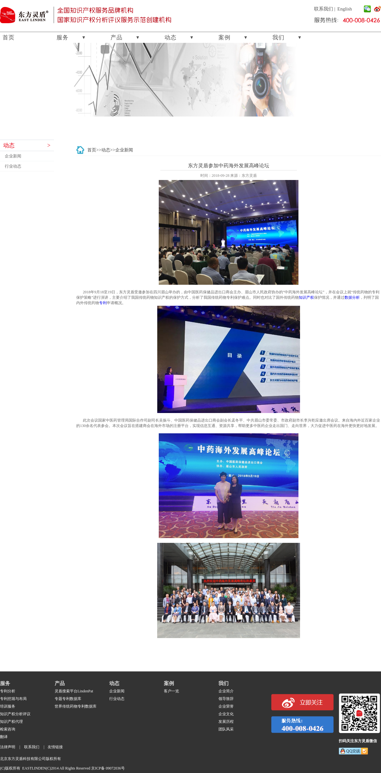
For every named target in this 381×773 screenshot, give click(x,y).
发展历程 (226, 721)
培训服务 (7, 706)
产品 (116, 37)
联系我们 (323, 8)
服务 (63, 37)
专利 (103, 303)
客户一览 (171, 691)
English (345, 8)
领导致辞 (226, 698)
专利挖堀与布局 (13, 698)
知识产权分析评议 (15, 714)
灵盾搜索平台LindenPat (74, 691)
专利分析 (7, 691)
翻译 (4, 737)
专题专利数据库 (68, 698)
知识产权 (306, 297)
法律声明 (7, 747)
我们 (278, 37)
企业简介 (226, 691)
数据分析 (352, 297)
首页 (9, 37)
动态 (170, 37)
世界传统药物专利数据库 (76, 706)
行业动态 (13, 166)
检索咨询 (7, 729)
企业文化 (226, 714)
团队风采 (226, 729)
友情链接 (55, 747)
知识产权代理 (11, 721)
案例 (224, 37)
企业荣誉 (226, 706)
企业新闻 (13, 156)
